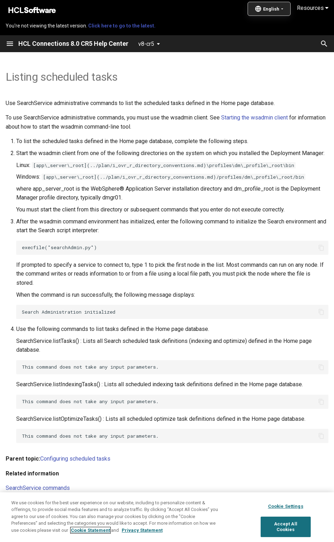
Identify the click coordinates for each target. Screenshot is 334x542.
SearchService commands (38, 488)
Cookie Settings (285, 525)
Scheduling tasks (27, 502)
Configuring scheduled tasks (75, 458)
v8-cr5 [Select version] (146, 44)
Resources (312, 8)
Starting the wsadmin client (254, 117)
